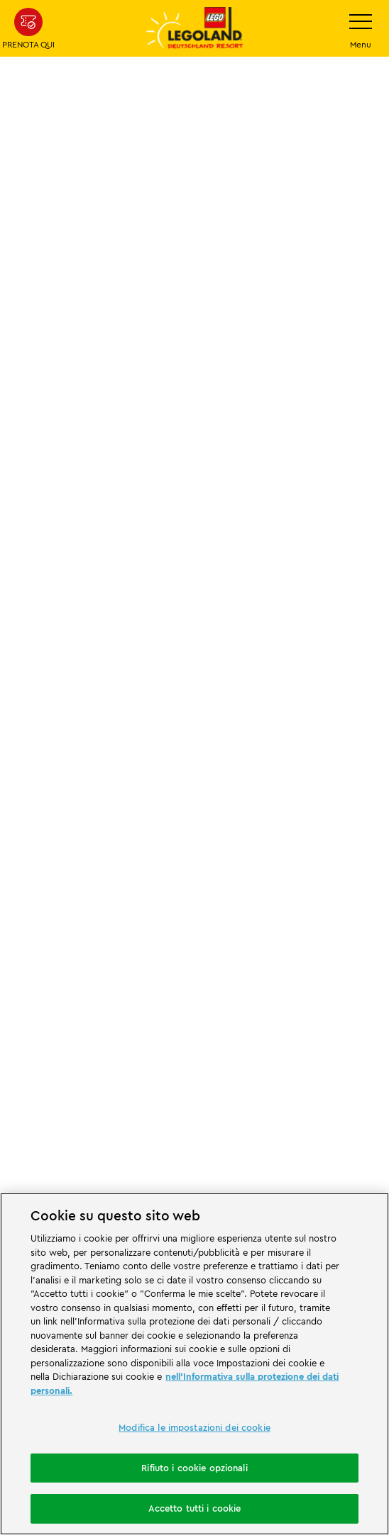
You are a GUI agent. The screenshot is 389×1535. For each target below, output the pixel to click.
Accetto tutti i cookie (194, 1508)
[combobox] (194, 769)
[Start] (301, 859)
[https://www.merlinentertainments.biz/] (150, 912)
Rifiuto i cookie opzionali (194, 1467)
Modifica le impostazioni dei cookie (194, 1427)
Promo (98, 516)
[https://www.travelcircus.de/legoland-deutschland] (194, 1043)
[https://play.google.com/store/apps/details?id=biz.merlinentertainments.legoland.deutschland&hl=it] (144, 1123)
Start (21, 516)
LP (58, 516)
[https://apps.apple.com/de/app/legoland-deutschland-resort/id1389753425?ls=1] (245, 1123)
